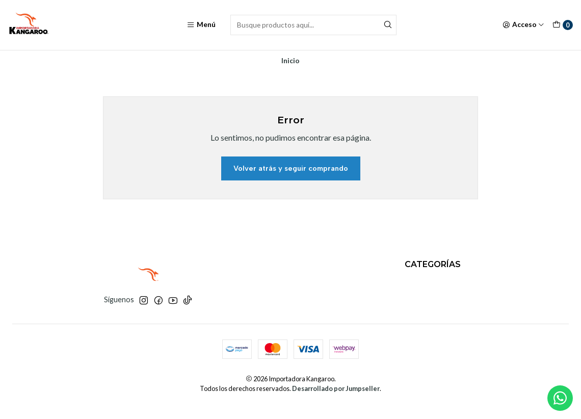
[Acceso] (523, 25)
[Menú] (201, 25)
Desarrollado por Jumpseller (336, 388)
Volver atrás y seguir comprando (290, 168)
